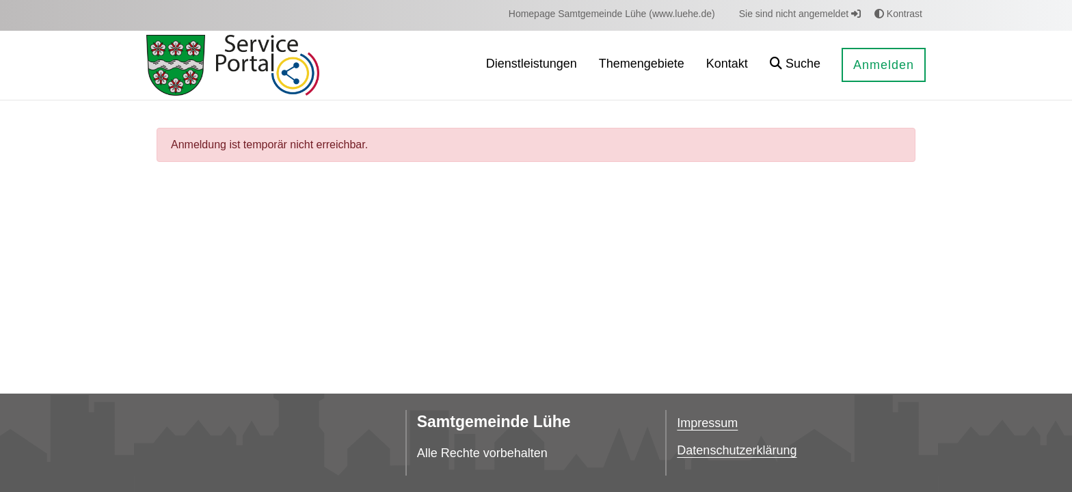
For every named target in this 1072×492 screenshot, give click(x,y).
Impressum (707, 423)
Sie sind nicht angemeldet (800, 13)
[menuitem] (612, 14)
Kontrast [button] (898, 13)
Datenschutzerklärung (736, 450)
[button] (795, 65)
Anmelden (883, 65)
